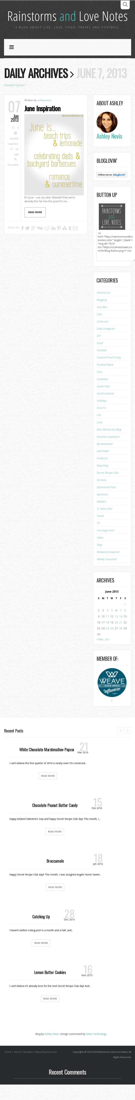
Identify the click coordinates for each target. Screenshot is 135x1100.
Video (100, 553)
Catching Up (41, 932)
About (17, 1067)
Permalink (13, 180)
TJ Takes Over (104, 524)
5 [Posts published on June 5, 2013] (112, 626)
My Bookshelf (104, 459)
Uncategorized (105, 545)
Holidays (102, 416)
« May (100, 654)
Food (100, 358)
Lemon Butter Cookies (50, 987)
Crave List (102, 337)
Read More (48, 791)
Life (99, 430)
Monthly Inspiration (108, 452)
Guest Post (103, 401)
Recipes (28, 1067)
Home (7, 100)
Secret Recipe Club (107, 488)
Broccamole (55, 876)
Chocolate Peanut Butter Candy (54, 820)
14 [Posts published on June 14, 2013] (120, 632)
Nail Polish (103, 466)
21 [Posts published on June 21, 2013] (120, 638)
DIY (99, 351)
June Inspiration (43, 123)
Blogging (102, 315)
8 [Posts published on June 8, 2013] (125, 626)
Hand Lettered (105, 409)
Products (102, 473)
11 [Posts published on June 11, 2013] (107, 632)
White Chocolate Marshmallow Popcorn (47, 765)
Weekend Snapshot (108, 567)
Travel (100, 531)
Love (99, 437)
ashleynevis (44, 116)
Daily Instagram (106, 344)
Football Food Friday (109, 373)
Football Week (105, 380)
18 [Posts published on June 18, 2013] (107, 638)
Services (101, 495)
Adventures (103, 308)
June (20, 100)
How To (101, 423)
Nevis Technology (96, 1049)
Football (101, 365)
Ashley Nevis (52, 1049)
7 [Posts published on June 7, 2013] (120, 626)
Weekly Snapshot (107, 574)
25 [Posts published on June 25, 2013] (107, 643)
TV (98, 538)
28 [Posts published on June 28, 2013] (120, 643)
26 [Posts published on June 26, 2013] (111, 643)
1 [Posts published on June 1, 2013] (125, 620)
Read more (35, 227)
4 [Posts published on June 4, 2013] (107, 626)
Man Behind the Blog (109, 445)
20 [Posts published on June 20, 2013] (116, 638)
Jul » (107, 654)
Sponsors (102, 509)
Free (99, 387)
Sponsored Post (106, 502)
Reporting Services (46, 1067)
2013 (14, 100)
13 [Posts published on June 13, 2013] (116, 632)
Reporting (102, 481)
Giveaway (102, 394)
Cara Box (102, 322)
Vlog (99, 560)
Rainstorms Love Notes (67, 23)
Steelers (101, 517)
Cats (99, 329)
